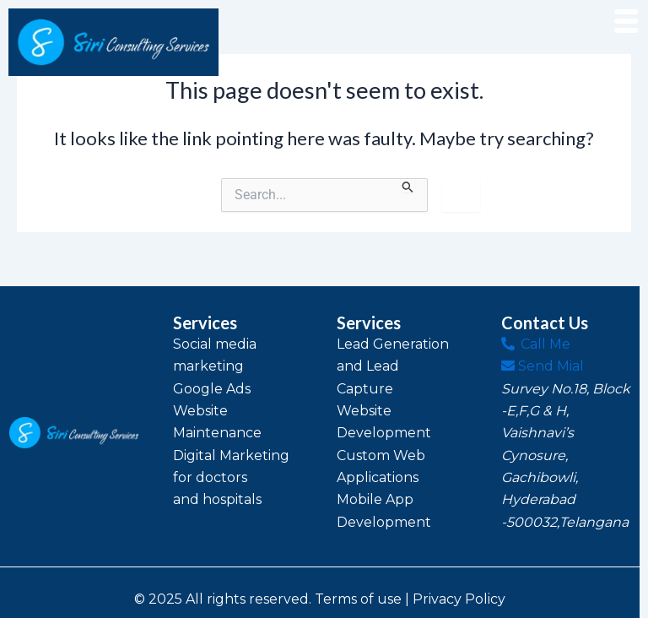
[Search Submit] (408, 185)
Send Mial (542, 366)
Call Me (535, 344)
